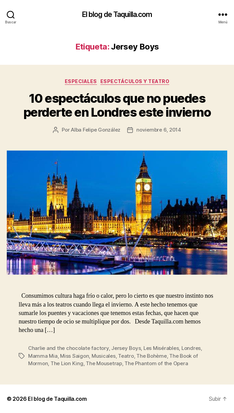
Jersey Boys (126, 348)
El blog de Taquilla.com (117, 14)
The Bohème (151, 356)
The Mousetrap (104, 363)
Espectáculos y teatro (135, 81)
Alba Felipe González (95, 129)
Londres (191, 348)
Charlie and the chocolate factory (68, 348)
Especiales (81, 81)
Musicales (104, 356)
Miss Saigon (74, 356)
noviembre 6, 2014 (158, 129)
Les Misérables (161, 348)
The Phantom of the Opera (156, 363)
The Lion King (67, 363)
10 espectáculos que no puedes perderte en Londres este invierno (117, 105)
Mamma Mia (43, 356)
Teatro (126, 356)
